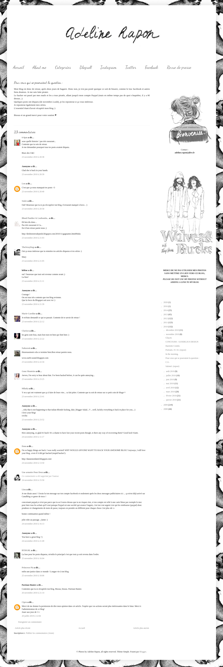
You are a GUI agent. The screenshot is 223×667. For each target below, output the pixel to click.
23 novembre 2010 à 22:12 (33, 321)
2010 (166, 326)
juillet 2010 (171, 375)
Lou (23, 183)
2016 (166, 306)
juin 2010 (170, 379)
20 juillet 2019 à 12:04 (31, 616)
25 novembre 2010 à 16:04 (33, 558)
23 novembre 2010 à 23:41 (33, 396)
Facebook (151, 67)
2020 (166, 302)
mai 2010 (170, 383)
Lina (24, 489)
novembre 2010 (173, 334)
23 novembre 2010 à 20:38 (33, 157)
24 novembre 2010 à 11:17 (33, 437)
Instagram (108, 67)
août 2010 (170, 371)
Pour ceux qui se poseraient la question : (182, 358)
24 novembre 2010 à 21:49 (33, 541)
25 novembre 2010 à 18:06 (33, 575)
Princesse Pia (28, 567)
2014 (166, 310)
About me (39, 67)
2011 (166, 322)
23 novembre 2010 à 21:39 (33, 304)
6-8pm (25, 137)
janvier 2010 (171, 400)
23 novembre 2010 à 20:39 (33, 174)
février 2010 (171, 395)
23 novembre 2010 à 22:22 (33, 339)
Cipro (24, 602)
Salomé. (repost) (172, 366)
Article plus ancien (141, 628)
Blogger (142, 651)
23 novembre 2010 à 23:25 (33, 379)
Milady (25, 388)
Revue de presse (179, 67)
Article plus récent (22, 628)
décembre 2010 (172, 330)
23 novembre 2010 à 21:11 (33, 281)
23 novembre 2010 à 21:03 (33, 238)
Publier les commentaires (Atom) (40, 633)
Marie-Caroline (29, 313)
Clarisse (25, 331)
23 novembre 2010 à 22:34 (33, 362)
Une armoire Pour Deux (32, 472)
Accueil (18, 67)
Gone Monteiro (28, 371)
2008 (166, 409)
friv (38, 612)
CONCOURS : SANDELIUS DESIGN (182, 342)
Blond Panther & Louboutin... (35, 218)
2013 (166, 314)
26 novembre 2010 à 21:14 (33, 593)
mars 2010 (170, 391)
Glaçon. (169, 338)
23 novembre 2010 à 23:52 (33, 419)
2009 (166, 405)
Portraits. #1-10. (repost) (176, 350)
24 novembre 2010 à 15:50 (33, 480)
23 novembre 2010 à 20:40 (33, 191)
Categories (63, 67)
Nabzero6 (26, 348)
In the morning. (172, 354)
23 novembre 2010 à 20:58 (33, 209)
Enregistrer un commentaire (30, 622)
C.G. (168, 362)
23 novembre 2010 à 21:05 (33, 261)
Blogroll (86, 67)
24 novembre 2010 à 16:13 (33, 524)
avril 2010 (170, 387)
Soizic (24, 201)
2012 (166, 318)
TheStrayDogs (28, 247)
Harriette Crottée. (173, 346)
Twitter (130, 67)
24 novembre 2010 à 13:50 (33, 463)
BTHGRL (26, 550)
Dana (24, 446)
